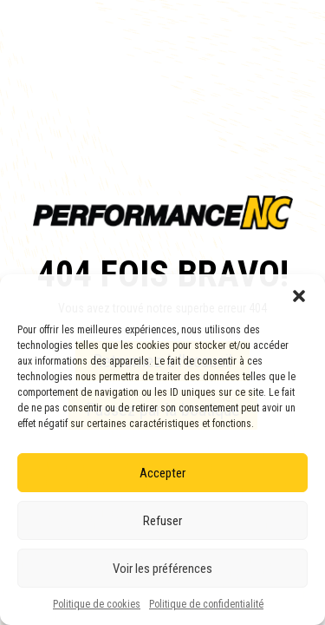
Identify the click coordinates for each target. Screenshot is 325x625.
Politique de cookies (96, 604)
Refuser (162, 521)
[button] (299, 296)
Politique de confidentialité (206, 604)
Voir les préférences (162, 568)
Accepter (162, 473)
